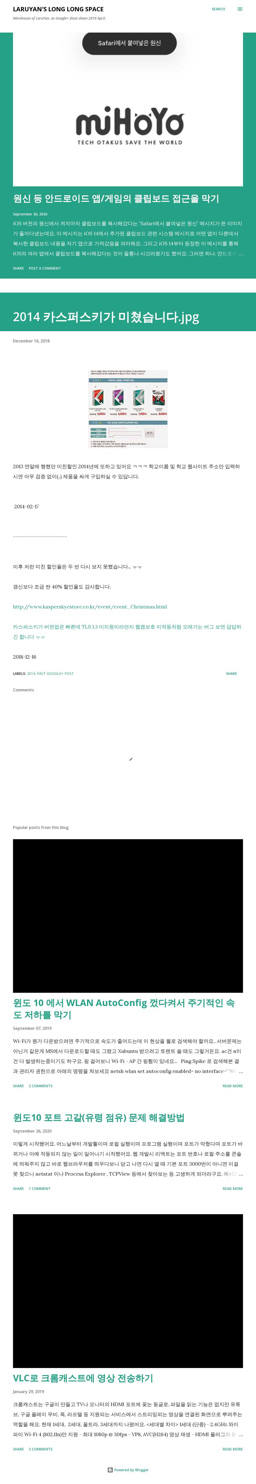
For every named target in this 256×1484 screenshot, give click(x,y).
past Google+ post (55, 673)
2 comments (40, 1085)
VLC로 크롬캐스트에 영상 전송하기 (83, 1378)
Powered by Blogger (128, 1469)
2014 (31, 673)
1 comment (39, 1188)
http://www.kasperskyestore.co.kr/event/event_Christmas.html (90, 606)
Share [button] (18, 268)
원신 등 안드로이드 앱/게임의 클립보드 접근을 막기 (116, 198)
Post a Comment (45, 268)
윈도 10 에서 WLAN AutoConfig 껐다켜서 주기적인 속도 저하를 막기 (124, 1009)
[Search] (218, 9)
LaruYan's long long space (58, 9)
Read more (233, 1085)
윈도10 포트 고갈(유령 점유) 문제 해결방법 (99, 1117)
